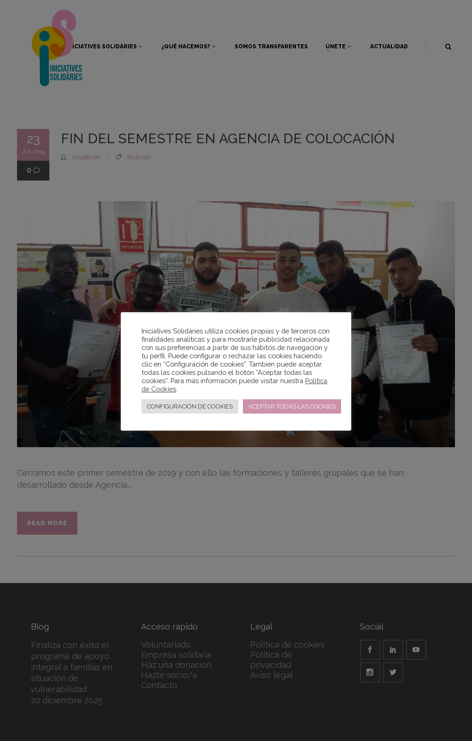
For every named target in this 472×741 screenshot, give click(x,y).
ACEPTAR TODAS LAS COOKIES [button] (292, 406)
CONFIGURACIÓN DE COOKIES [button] (190, 406)
